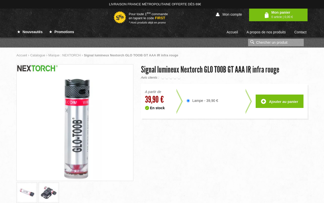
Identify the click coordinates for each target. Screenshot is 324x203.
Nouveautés (30, 32)
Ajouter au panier (279, 102)
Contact (300, 32)
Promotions (61, 32)
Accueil (232, 32)
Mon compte (229, 14)
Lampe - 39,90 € (205, 101)
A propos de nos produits (266, 32)
